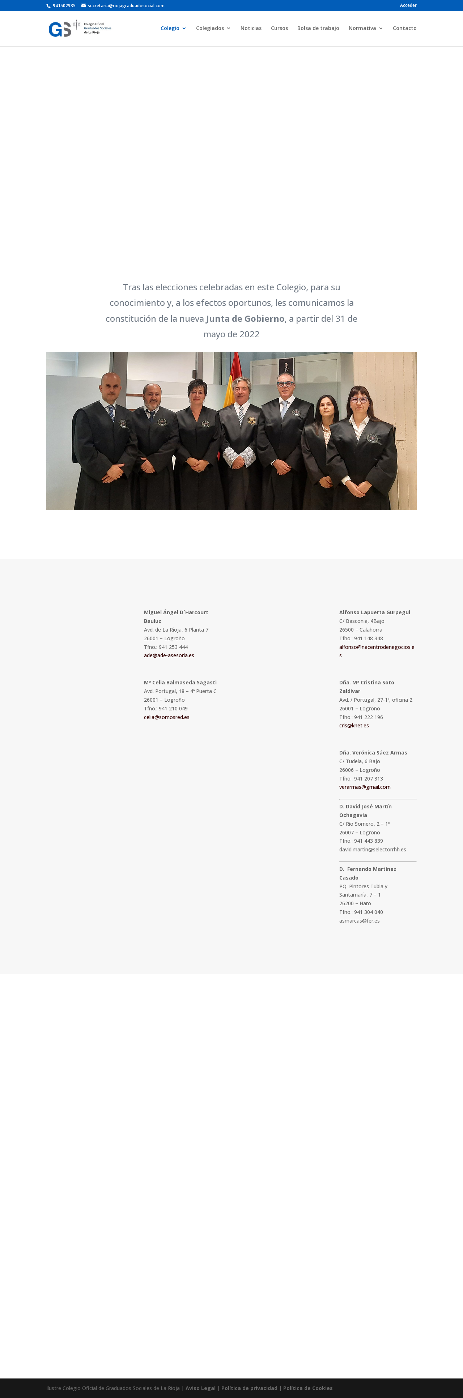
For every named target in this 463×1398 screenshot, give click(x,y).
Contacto (405, 29)
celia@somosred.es (167, 717)
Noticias (251, 29)
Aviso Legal (201, 1388)
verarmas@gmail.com (365, 786)
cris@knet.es (354, 725)
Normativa (362, 29)
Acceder (408, 5)
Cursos (279, 29)
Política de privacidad (249, 1388)
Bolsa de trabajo (318, 29)
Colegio (170, 29)
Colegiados (210, 29)
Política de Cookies (308, 1388)
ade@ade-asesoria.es (169, 655)
